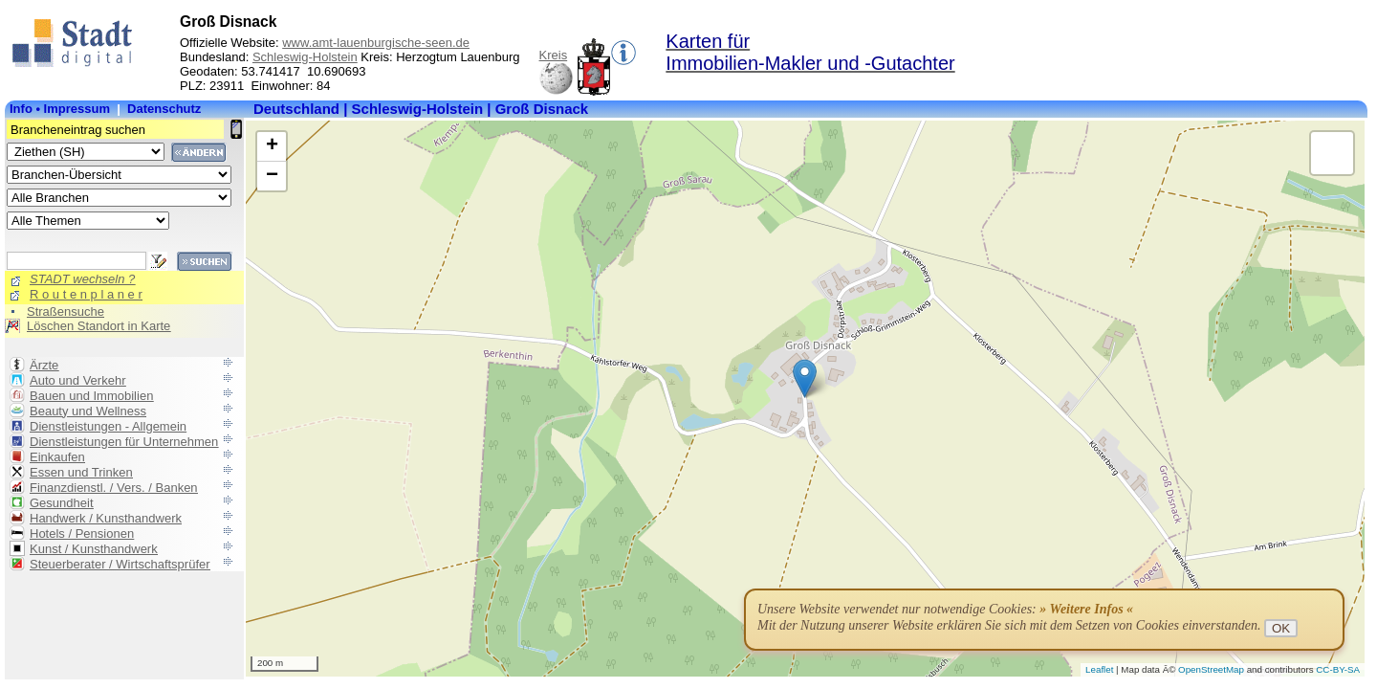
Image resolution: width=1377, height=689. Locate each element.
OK (1281, 628)
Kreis (553, 55)
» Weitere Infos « (1086, 609)
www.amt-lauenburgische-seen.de (376, 42)
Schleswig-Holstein (305, 57)
